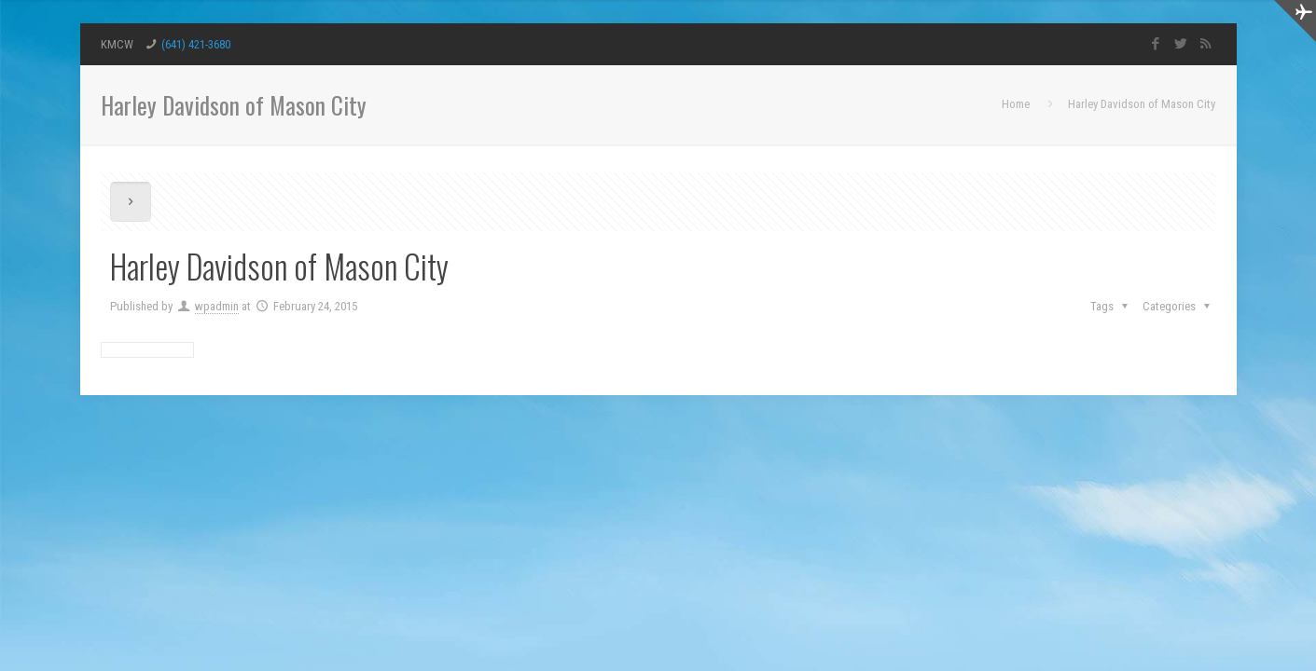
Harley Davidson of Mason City (1141, 104)
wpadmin (217, 306)
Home (1016, 104)
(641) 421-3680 (195, 44)
